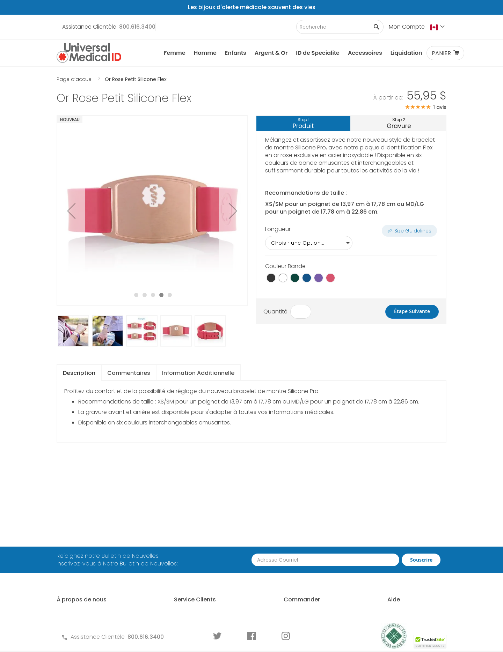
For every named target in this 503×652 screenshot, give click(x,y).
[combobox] (340, 27)
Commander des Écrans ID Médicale (309, 600)
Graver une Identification (406, 577)
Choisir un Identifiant (400, 545)
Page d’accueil (76, 79)
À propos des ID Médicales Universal (92, 537)
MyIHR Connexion (80, 565)
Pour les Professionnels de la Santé (311, 580)
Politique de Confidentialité (192, 581)
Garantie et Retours (182, 569)
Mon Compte (407, 27)
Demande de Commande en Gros (308, 561)
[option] (271, 278)
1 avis (439, 107)
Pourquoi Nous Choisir (86, 553)
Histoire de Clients (80, 577)
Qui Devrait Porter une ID (405, 533)
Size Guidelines (412, 230)
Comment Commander (305, 533)
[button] (438, 27)
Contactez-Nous (178, 533)
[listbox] (351, 243)
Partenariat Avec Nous (303, 545)
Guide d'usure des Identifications (397, 592)
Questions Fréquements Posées (198, 545)
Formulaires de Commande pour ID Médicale (202, 597)
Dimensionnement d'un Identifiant (404, 561)
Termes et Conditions (184, 557)
